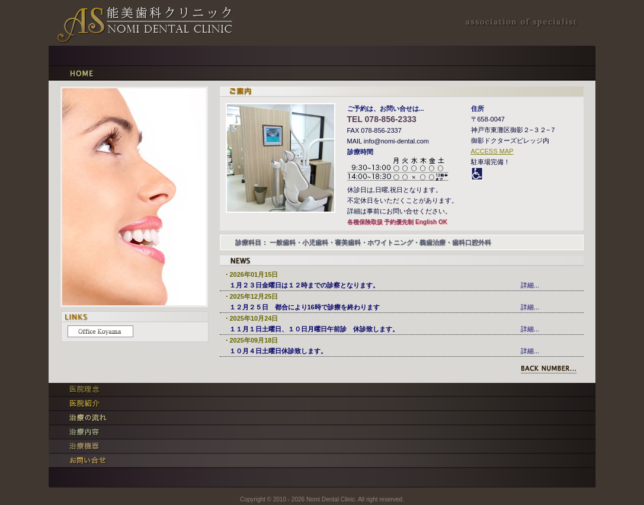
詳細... (530, 285)
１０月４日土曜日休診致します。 (278, 350)
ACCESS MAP (492, 151)
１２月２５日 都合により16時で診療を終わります (304, 307)
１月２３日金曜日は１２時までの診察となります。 (304, 285)
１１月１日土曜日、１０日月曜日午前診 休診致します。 (314, 329)
